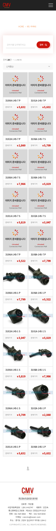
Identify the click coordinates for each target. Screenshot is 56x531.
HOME (21, 26)
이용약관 (34, 498)
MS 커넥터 (31, 26)
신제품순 (10, 66)
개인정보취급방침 (24, 498)
